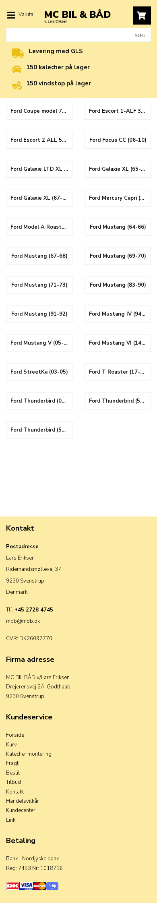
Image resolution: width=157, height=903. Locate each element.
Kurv (11, 744)
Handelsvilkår (22, 801)
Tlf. (29, 610)
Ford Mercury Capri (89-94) (120, 198)
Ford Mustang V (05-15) (41, 343)
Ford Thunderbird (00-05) (41, 401)
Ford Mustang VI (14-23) (120, 343)
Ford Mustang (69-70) (118, 256)
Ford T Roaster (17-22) (119, 372)
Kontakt (15, 792)
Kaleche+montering (29, 754)
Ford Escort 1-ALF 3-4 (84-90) (120, 111)
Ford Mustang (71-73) (39, 285)
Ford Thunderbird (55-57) (120, 401)
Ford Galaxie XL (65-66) (119, 169)
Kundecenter (20, 810)
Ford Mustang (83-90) (118, 285)
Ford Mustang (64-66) (118, 227)
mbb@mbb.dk (23, 621)
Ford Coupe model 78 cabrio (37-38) (41, 111)
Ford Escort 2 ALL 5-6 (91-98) (41, 140)
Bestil (13, 773)
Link (10, 820)
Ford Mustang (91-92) (39, 314)
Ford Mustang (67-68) (39, 256)
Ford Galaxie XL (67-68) (40, 198)
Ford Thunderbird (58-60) (41, 430)
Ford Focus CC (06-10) (118, 140)
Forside (15, 735)
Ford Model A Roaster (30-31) (41, 227)
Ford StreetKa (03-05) (39, 372)
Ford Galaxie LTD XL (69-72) (41, 169)
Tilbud (13, 782)
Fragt (12, 763)
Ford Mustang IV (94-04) (120, 314)
